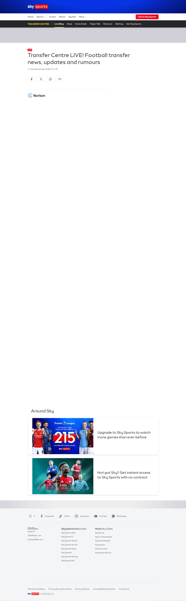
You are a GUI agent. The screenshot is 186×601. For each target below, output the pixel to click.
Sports (41, 17)
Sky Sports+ (66, 569)
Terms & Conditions (36, 589)
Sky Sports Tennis (69, 557)
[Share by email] (60, 79)
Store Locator (101, 561)
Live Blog (59, 24)
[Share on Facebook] (32, 79)
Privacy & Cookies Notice (60, 589)
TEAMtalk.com (34, 541)
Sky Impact (100, 557)
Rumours (107, 24)
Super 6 (31, 537)
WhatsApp (118, 516)
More (83, 17)
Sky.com (99, 533)
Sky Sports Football (70, 541)
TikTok (64, 516)
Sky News (99, 537)
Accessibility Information (104, 589)
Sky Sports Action (69, 561)
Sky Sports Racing (69, 573)
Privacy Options (82, 589)
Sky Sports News (68, 565)
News (69, 24)
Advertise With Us (103, 565)
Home (31, 17)
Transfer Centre (38, 24)
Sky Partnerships (102, 553)
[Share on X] (41, 79)
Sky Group (99, 545)
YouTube (100, 516)
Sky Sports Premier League (73, 537)
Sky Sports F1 (67, 553)
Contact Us (124, 589)
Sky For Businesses (103, 549)
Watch (62, 17)
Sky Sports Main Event (71, 533)
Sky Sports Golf (68, 549)
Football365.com (35, 545)
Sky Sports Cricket (69, 545)
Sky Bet (72, 17)
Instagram (81, 516)
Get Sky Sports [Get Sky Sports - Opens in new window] (133, 24)
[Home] (38, 7)
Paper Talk (95, 24)
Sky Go (98, 541)
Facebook (46, 516)
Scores (52, 17)
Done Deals (81, 24)
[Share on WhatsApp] (50, 79)
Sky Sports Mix (68, 577)
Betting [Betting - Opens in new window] (119, 24)
